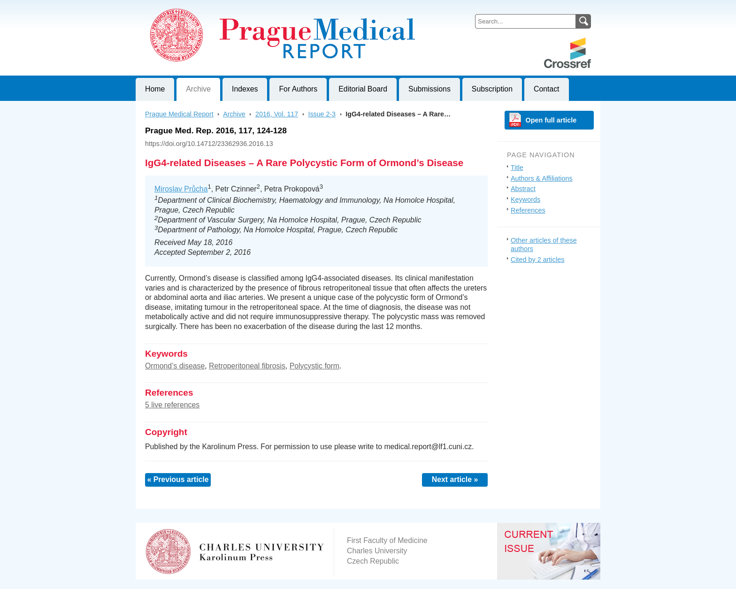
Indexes (245, 89)
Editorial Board (362, 89)
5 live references (172, 405)
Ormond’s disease (175, 366)
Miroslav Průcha (180, 189)
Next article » (455, 479)
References (528, 210)
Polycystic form (314, 366)
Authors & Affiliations (542, 178)
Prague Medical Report (179, 114)
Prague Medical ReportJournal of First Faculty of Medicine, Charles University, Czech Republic (251, 7)
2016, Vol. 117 (276, 114)
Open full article (551, 120)
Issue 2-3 (322, 114)
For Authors (298, 89)
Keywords (525, 199)
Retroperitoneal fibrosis (247, 366)
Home (155, 89)
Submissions (429, 89)
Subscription (492, 89)
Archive (198, 89)
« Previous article (177, 479)
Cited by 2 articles (537, 259)
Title (517, 167)
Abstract (523, 188)
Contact (547, 89)
